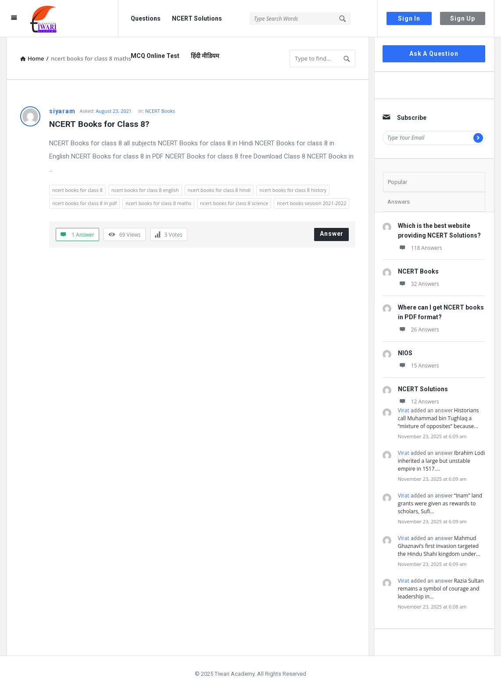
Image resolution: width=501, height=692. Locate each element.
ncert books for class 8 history (292, 190)
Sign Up (462, 18)
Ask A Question (433, 53)
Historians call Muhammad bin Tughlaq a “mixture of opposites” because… (438, 418)
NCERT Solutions (197, 18)
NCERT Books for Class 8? (99, 124)
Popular (397, 182)
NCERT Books (160, 111)
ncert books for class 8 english (145, 190)
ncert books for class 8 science (234, 203)
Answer (332, 233)
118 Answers (420, 248)
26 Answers (418, 329)
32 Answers (418, 284)
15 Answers (418, 365)
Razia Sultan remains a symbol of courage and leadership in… (441, 588)
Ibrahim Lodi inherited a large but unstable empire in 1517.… (441, 460)
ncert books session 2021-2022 (311, 203)
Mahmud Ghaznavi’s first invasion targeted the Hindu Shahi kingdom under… (439, 546)
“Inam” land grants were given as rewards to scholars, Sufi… (440, 503)
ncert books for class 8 (77, 190)
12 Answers (418, 401)
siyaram (62, 111)
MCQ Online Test (155, 55)
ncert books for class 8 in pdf (84, 203)
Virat (403, 410)
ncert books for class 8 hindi (219, 190)
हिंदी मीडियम (205, 55)
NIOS (405, 353)
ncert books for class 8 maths (158, 203)
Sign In (409, 18)
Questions (146, 18)
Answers (398, 201)
